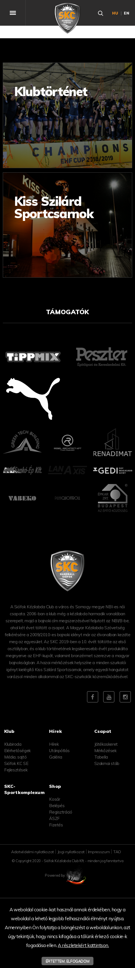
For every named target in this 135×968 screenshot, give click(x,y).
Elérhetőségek (17, 750)
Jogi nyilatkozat (71, 851)
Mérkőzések (105, 750)
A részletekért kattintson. (83, 945)
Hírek (54, 744)
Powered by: (67, 875)
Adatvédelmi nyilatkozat (32, 851)
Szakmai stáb (106, 763)
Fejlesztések (15, 770)
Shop (55, 786)
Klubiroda (12, 744)
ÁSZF (54, 818)
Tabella (101, 757)
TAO (117, 851)
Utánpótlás (59, 750)
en (126, 13)
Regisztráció (60, 812)
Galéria (55, 757)
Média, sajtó (15, 757)
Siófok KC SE (16, 763)
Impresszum (99, 851)
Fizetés (56, 825)
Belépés (56, 805)
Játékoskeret (106, 744)
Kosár (54, 799)
